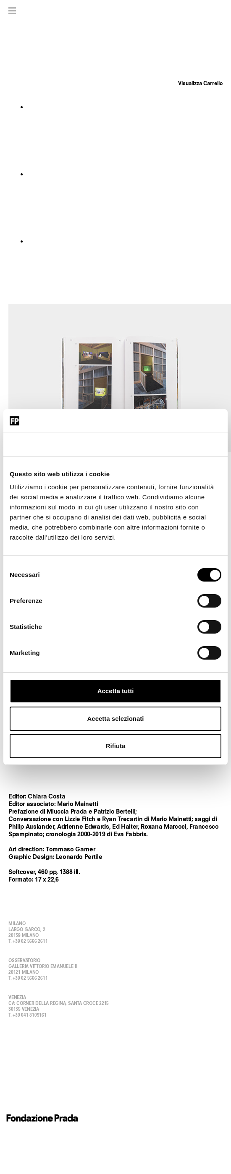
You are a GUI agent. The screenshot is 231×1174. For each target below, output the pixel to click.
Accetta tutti (115, 690)
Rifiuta (116, 745)
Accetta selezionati (115, 718)
